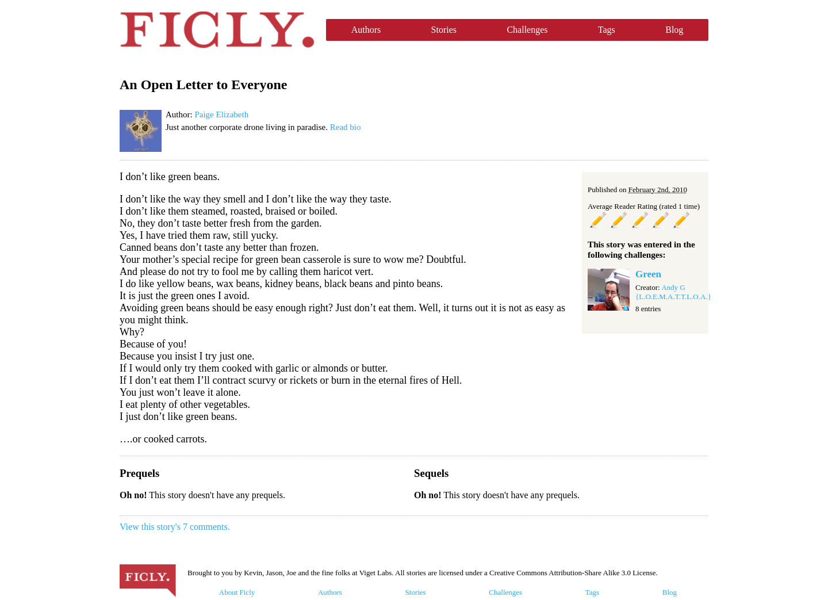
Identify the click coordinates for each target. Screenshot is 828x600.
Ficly (217, 30)
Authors (366, 30)
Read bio (345, 127)
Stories (444, 30)
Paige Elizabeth (221, 114)
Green (648, 274)
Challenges (527, 30)
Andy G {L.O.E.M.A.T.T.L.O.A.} (673, 292)
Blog (674, 30)
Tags (606, 30)
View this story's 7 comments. (175, 527)
